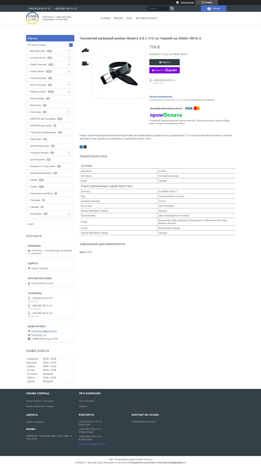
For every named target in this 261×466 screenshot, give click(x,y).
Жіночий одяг (38, 51)
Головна (105, 18)
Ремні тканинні (39, 64)
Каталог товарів (37, 45)
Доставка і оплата (146, 18)
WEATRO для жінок (41, 125)
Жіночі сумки (37, 98)
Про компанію (87, 401)
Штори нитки (38, 57)
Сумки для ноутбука (42, 193)
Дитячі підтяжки (40, 146)
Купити (166, 62)
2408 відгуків (187, 2)
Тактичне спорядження (43, 132)
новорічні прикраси (41, 173)
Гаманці (35, 207)
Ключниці (36, 112)
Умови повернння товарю (40, 406)
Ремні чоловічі (38, 91)
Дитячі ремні (38, 159)
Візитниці (36, 105)
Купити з (166, 70)
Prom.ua (148, 459)
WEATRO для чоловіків (43, 118)
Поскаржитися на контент (142, 462)
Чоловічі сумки (38, 78)
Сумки (34, 179)
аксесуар (84, 138)
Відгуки (118, 18)
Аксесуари (36, 213)
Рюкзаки (35, 200)
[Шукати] (171, 8)
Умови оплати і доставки (40, 401)
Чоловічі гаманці (39, 152)
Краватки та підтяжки (43, 166)
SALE (129, 18)
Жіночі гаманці (38, 85)
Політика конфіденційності (172, 462)
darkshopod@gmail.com (44, 331)
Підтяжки (36, 139)
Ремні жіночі (37, 71)
